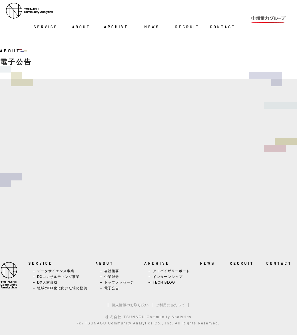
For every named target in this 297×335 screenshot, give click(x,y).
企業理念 (111, 276)
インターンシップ (167, 276)
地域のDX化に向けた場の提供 (62, 288)
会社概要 (111, 271)
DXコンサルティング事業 (58, 276)
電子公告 (111, 288)
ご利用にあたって (170, 305)
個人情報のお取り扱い (130, 305)
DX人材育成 (47, 282)
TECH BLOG (164, 282)
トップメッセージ (119, 282)
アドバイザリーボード (171, 271)
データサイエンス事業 (55, 271)
